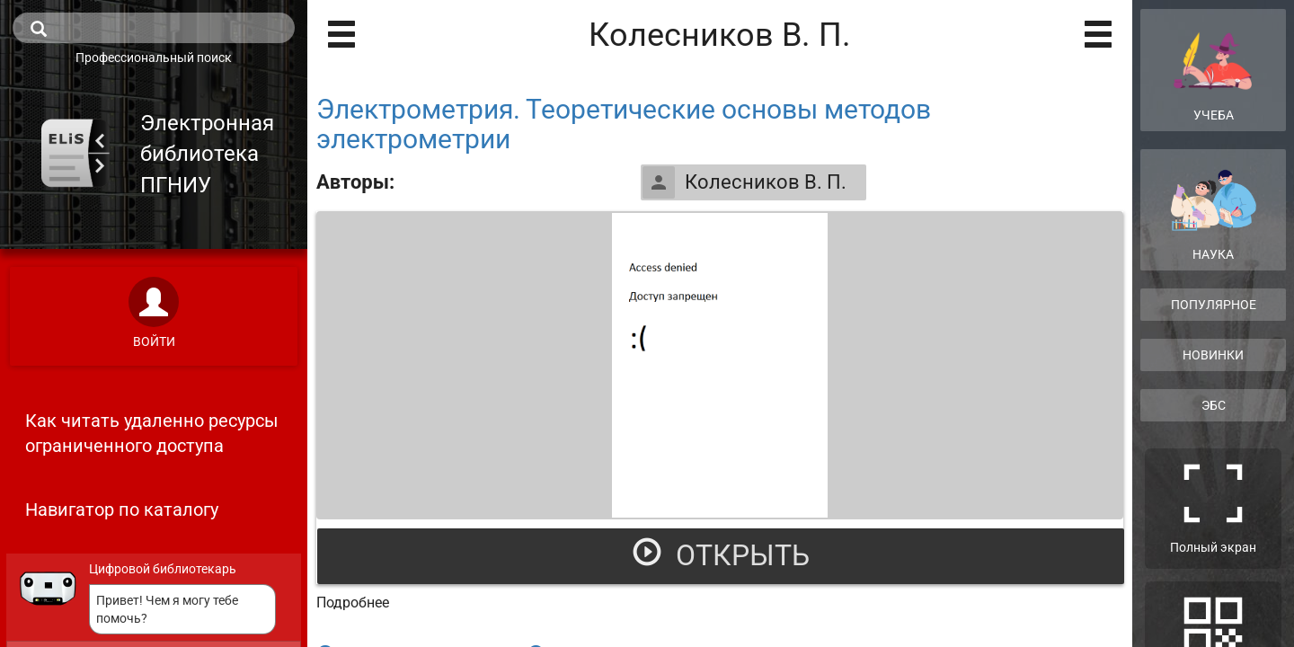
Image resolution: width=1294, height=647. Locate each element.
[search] (154, 28)
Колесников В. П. (744, 182)
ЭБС (1213, 405)
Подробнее (352, 602)
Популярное (1213, 304)
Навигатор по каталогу (121, 509)
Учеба (1213, 69)
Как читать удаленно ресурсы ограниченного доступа (152, 433)
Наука (1213, 215)
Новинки (1213, 355)
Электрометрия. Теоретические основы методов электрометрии (623, 124)
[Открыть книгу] (720, 365)
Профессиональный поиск (153, 57)
